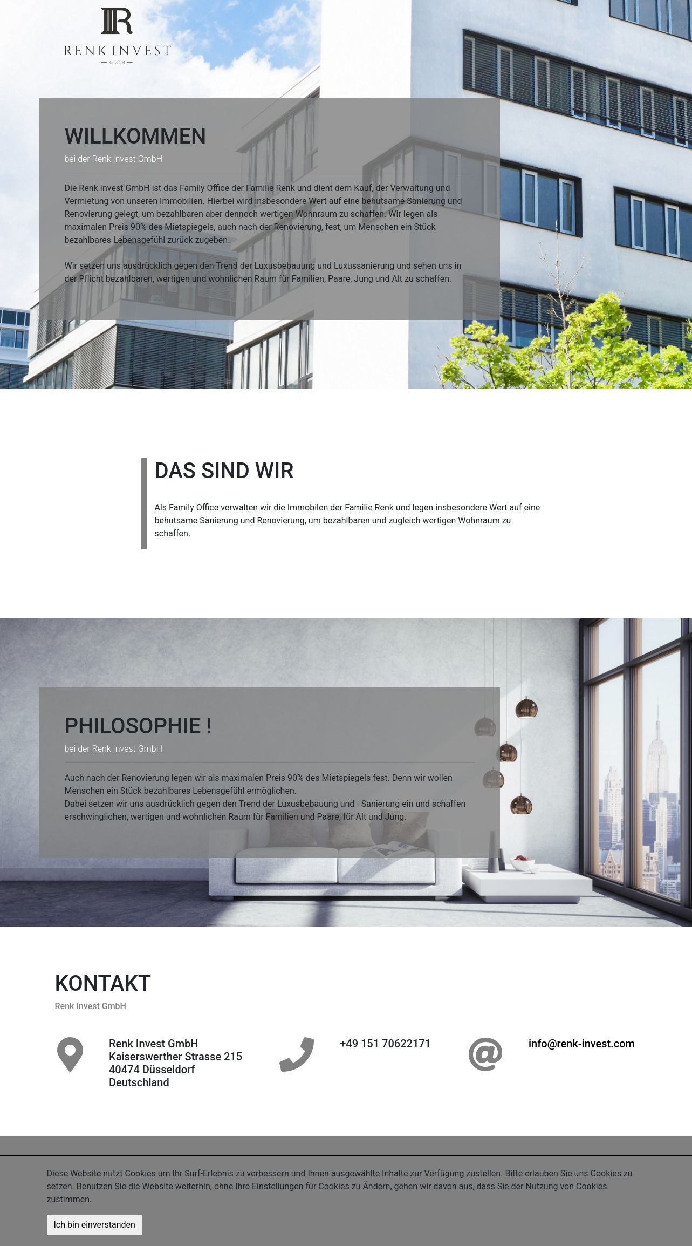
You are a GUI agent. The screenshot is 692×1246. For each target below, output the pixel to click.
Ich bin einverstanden (94, 1225)
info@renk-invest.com (582, 1043)
